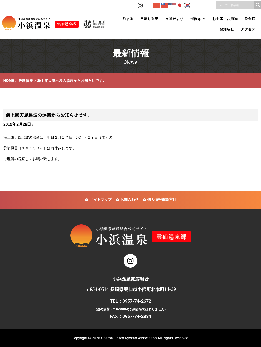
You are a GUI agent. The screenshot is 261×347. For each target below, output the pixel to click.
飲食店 (249, 19)
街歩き (197, 19)
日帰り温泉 (149, 19)
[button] (198, 19)
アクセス (248, 29)
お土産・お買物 (225, 19)
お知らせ (226, 29)
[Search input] (236, 5)
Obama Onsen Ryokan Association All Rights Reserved (144, 338)
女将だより (174, 19)
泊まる (127, 19)
